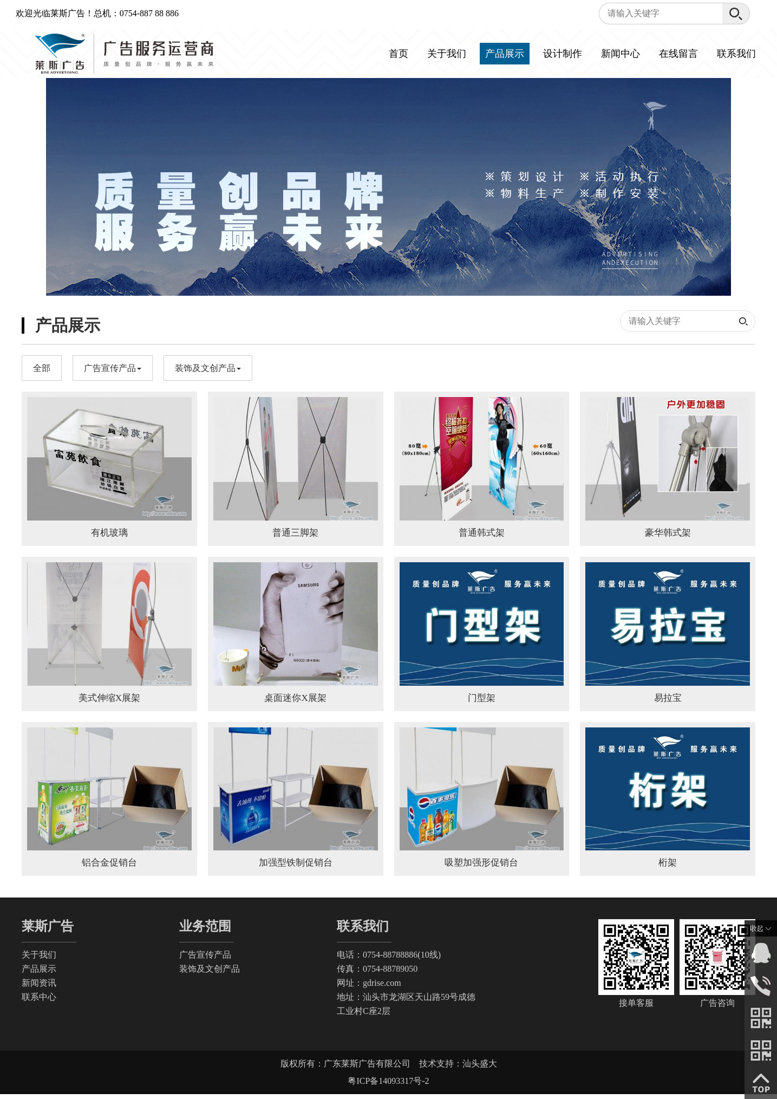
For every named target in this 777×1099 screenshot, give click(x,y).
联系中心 (39, 1001)
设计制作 (562, 53)
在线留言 (678, 53)
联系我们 (736, 53)
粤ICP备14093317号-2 (388, 1085)
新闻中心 (620, 53)
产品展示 (504, 53)
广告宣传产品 (205, 959)
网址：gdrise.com (369, 987)
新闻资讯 (39, 987)
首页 (398, 53)
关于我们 (446, 53)
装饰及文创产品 (209, 973)
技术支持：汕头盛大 (458, 1068)
